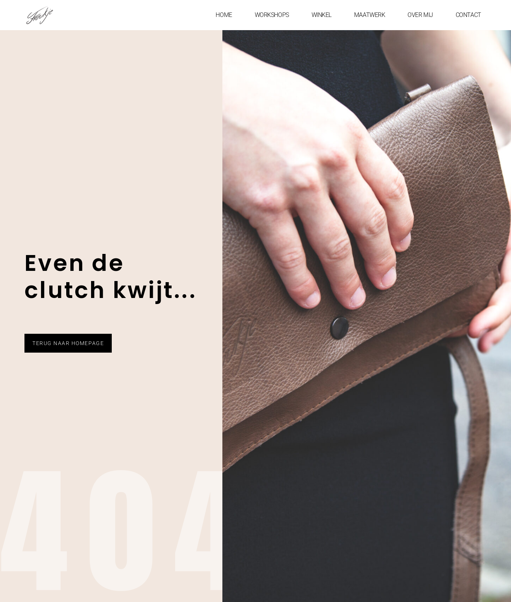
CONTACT (468, 14)
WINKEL (322, 14)
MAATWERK (369, 14)
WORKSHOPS (272, 14)
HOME (224, 14)
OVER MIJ (420, 14)
